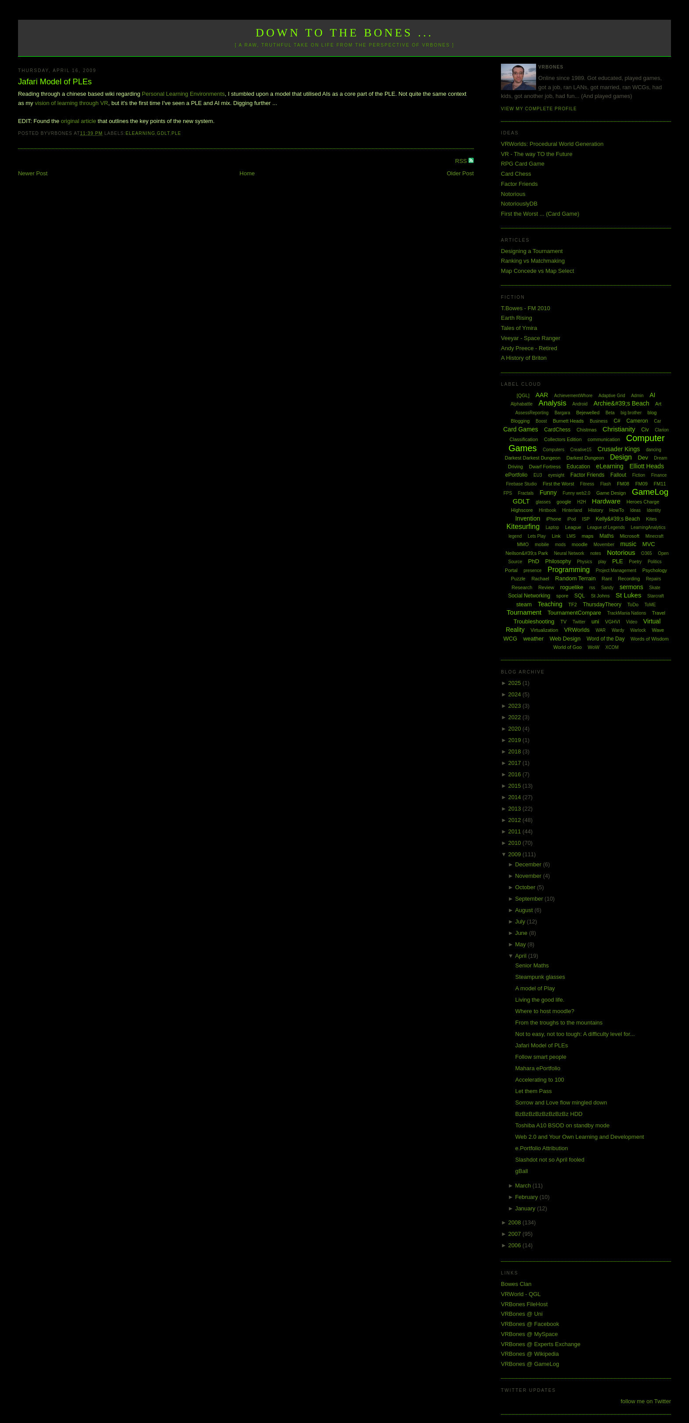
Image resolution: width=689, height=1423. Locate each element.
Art (658, 403)
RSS (461, 161)
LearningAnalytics (648, 527)
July (521, 921)
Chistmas (587, 429)
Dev (643, 457)
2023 (515, 705)
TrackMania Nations (626, 613)
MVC (648, 544)
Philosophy (558, 561)
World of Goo (567, 647)
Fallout (618, 475)
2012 (515, 820)
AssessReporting (532, 412)
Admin (637, 395)
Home (247, 173)
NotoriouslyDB (519, 203)
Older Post (460, 173)
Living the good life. (540, 999)
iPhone (553, 518)
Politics (655, 561)
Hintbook (547, 510)
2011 (515, 831)
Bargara (562, 412)
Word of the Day (605, 639)
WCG (510, 638)
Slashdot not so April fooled (550, 1159)
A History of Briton (524, 358)
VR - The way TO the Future (537, 154)
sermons (631, 586)
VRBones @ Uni (522, 1314)
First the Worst (558, 483)
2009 (515, 854)
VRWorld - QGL (521, 1294)
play (602, 561)
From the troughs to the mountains (559, 1022)
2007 (515, 1234)
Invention (527, 518)
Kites (651, 518)
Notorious (513, 194)
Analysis (552, 403)
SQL (579, 596)
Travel (658, 613)
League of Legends (606, 527)
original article (78, 121)
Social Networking (529, 596)
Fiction (638, 475)
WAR (600, 630)
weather (533, 638)
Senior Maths (532, 965)
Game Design (611, 493)
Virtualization (544, 630)
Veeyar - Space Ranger (530, 338)
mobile (542, 544)
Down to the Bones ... (345, 32)
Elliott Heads (647, 466)
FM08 (623, 483)
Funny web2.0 (577, 493)
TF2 (572, 604)
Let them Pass (533, 1091)
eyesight (556, 475)
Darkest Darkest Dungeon (533, 457)
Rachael (540, 578)
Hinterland (572, 510)
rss (592, 587)
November (529, 876)
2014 (515, 797)
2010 (515, 843)
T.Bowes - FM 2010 (525, 308)
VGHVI (612, 621)
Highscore (522, 510)
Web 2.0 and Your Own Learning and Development (579, 1136)
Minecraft (654, 536)
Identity (654, 510)
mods (560, 544)
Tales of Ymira (519, 328)
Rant (607, 578)
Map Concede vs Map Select (537, 271)
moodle (579, 544)
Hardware (606, 501)
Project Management (616, 570)
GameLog (650, 491)
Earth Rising (516, 318)
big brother (631, 412)
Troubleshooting (534, 621)
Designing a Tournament (532, 251)
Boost (541, 421)
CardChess (557, 430)
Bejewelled (587, 412)
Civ (645, 430)
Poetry (635, 561)
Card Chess (516, 173)
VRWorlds (577, 629)
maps (588, 536)
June (522, 933)
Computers (553, 449)
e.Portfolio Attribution (541, 1148)
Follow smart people (540, 1057)
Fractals (526, 493)
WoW (594, 647)
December (529, 864)
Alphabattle (522, 404)
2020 (515, 728)
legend (515, 536)
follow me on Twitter (645, 1401)
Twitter (579, 621)
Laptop (552, 527)
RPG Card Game (522, 163)
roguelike (572, 587)
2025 (515, 683)
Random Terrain (575, 578)
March (524, 1185)
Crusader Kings (619, 449)
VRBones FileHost (524, 1304)
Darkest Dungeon (585, 457)
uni (595, 621)
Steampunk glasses (540, 977)
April (521, 955)
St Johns (600, 595)
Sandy (607, 587)
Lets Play (537, 536)
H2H (581, 502)
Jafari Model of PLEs (55, 81)
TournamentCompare (574, 612)
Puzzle (518, 578)
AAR (542, 394)
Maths (606, 536)
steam (524, 604)
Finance (659, 475)
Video (631, 621)
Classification (524, 439)
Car (657, 421)
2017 (515, 763)
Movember (604, 544)
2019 (515, 740)
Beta (610, 412)
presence (532, 570)
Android (580, 404)
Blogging (520, 421)
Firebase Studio (521, 484)
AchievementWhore (573, 395)
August (524, 910)
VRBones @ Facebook (530, 1324)
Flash (605, 484)
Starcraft (655, 596)
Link (556, 536)
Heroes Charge (643, 501)
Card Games (520, 429)
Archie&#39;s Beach (621, 403)
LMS (571, 536)
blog (652, 412)
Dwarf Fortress (545, 466)
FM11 (660, 483)
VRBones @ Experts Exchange (540, 1344)
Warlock (638, 630)
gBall (521, 1171)
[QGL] (523, 395)
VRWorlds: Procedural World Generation (552, 144)
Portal (511, 570)
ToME (650, 604)
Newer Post (32, 173)
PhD (533, 561)
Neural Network (569, 553)
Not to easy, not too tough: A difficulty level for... (575, 1034)
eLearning (141, 133)
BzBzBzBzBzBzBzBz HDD (549, 1114)
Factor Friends (519, 184)
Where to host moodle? (544, 1011)
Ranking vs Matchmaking (533, 260)
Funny (548, 492)
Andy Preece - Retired (529, 348)
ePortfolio (516, 475)
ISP (586, 518)
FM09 (641, 483)
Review (546, 587)
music (628, 543)
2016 (515, 774)
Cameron (637, 421)
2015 (515, 785)
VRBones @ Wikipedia (530, 1354)
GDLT (163, 133)
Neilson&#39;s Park (526, 553)
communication (603, 439)
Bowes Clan (516, 1284)
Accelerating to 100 (539, 1079)
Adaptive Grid (611, 395)
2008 (515, 1222)
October (526, 887)
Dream (660, 458)
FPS (508, 493)
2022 (515, 717)
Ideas (635, 510)
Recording (629, 578)
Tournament (524, 612)
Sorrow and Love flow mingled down (561, 1102)
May (521, 944)
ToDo (633, 604)
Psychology (654, 570)
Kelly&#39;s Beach (618, 519)
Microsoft (629, 536)
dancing (653, 449)
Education (578, 466)
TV (563, 621)
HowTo (616, 510)
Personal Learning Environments (183, 94)
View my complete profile (539, 108)
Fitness (587, 484)
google (564, 501)
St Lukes (628, 595)
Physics (584, 561)
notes (595, 553)
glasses (543, 502)
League (573, 527)
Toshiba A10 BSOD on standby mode (562, 1125)
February (527, 1197)
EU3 (537, 475)
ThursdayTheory (602, 604)
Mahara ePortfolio (538, 1068)
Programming (569, 569)
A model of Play (535, 988)
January (526, 1208)
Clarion (662, 429)
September (529, 898)
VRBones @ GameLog (530, 1364)
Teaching (550, 604)
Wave (658, 630)
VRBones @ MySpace (529, 1334)
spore (562, 595)
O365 (646, 553)
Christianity (618, 429)
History (595, 510)
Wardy (618, 630)
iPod (571, 519)
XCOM (612, 647)
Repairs (653, 578)
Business (599, 421)
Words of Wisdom (650, 638)
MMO (523, 544)
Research (521, 587)
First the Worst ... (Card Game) (540, 213)
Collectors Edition (563, 439)
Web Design (565, 638)
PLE (176, 133)
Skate (654, 587)
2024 (515, 694)
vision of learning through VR (71, 103)
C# (616, 421)
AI (652, 394)
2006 (515, 1245)
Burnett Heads (568, 421)
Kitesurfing (523, 526)
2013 (515, 808)
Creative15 (580, 449)
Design (621, 457)
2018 (515, 751)
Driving (515, 466)
